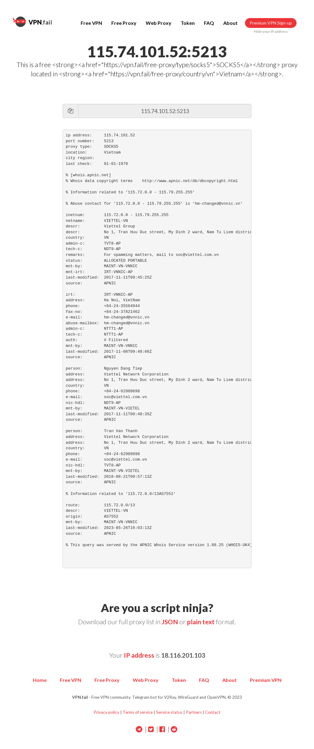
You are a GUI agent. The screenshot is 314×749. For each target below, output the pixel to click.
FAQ (209, 23)
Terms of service (138, 712)
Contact (212, 712)
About (230, 23)
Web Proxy (158, 23)
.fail (32, 21)
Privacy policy (106, 712)
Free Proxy (123, 23)
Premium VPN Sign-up (271, 23)
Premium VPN (265, 680)
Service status (169, 712)
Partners (194, 712)
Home (40, 680)
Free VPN (91, 23)
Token (188, 23)
